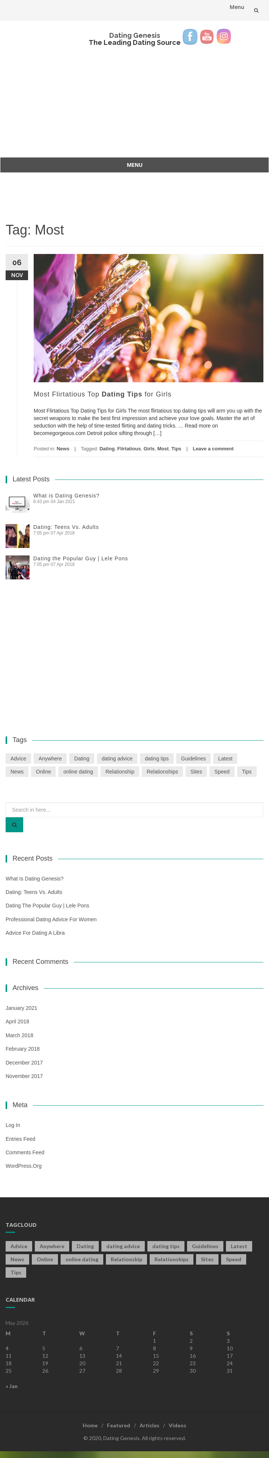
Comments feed (25, 1152)
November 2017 (24, 1076)
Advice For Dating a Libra (35, 933)
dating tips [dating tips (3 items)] (157, 759)
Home (90, 1425)
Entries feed (20, 1139)
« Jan (12, 1386)
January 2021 (21, 1008)
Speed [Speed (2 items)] (221, 772)
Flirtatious (129, 448)
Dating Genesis (134, 35)
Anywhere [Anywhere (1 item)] (50, 759)
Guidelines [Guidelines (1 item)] (193, 759)
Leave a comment (213, 448)
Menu (237, 6)
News (62, 448)
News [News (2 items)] (17, 772)
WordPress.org (24, 1166)
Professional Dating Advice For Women (51, 919)
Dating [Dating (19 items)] (81, 759)
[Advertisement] (134, 97)
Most (163, 448)
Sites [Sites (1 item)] (196, 772)
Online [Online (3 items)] (43, 772)
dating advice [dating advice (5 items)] (117, 759)
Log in (13, 1125)
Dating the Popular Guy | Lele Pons (80, 558)
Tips (176, 448)
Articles (149, 1425)
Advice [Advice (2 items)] (18, 759)
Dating (107, 448)
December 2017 (24, 1063)
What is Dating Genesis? (66, 496)
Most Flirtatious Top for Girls (102, 394)
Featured (118, 1425)
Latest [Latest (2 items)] (225, 759)
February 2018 (23, 1049)
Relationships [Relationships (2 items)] (162, 772)
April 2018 (17, 1021)
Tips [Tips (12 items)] (247, 772)
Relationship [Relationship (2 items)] (120, 772)
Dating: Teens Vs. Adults (66, 527)
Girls (149, 448)
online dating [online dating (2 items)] (78, 772)
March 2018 (19, 1035)
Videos (177, 1425)
